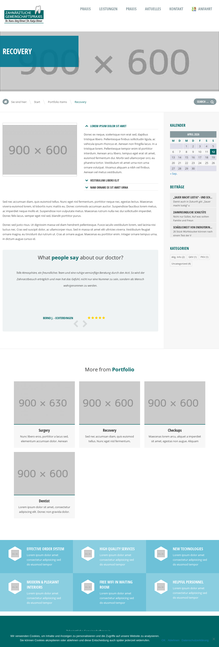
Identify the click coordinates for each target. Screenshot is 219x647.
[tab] (121, 126)
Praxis (85, 9)
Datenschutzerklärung (195, 640)
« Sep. (173, 174)
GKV (191, 257)
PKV (203, 257)
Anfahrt (202, 9)
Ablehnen (173, 640)
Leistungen (108, 9)
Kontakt (176, 9)
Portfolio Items (57, 102)
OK (163, 640)
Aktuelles (153, 9)
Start (37, 102)
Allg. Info (176, 257)
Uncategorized (179, 263)
